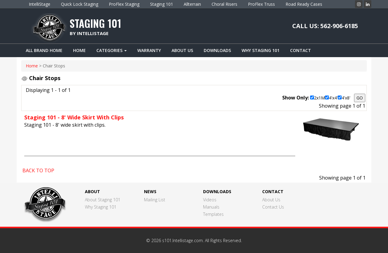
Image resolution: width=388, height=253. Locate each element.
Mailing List (154, 200)
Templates (213, 214)
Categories (111, 50)
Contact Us (273, 207)
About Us (182, 50)
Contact (300, 50)
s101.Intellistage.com (182, 240)
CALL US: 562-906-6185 (325, 26)
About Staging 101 (102, 200)
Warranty (149, 50)
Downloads (217, 50)
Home (79, 50)
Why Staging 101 (260, 50)
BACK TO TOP (38, 170)
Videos (209, 200)
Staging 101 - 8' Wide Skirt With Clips (74, 117)
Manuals (211, 207)
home (32, 66)
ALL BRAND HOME (44, 50)
